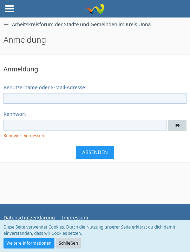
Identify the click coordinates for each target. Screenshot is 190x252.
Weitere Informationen (29, 243)
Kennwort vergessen (24, 136)
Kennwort (15, 114)
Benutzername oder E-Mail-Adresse (44, 87)
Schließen (68, 243)
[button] (9, 8)
